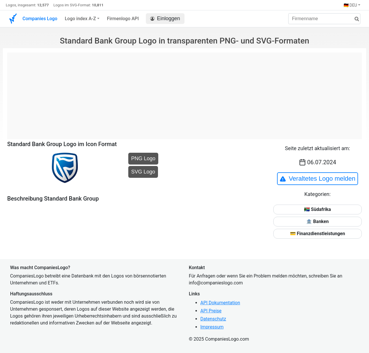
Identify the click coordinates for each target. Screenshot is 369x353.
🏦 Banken (317, 221)
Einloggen (165, 19)
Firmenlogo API (123, 18)
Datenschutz (213, 319)
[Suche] (354, 19)
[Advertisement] (184, 92)
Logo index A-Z (80, 18)
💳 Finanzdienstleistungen (317, 233)
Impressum (212, 327)
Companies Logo (39, 18)
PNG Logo (143, 158)
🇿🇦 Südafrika (317, 209)
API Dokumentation (220, 302)
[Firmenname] (324, 18)
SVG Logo (143, 172)
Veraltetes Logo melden (317, 178)
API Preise (210, 311)
